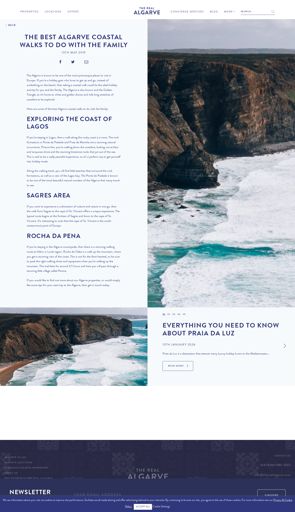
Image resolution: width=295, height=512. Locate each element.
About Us (11, 473)
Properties (29, 12)
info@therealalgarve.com (272, 475)
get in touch (95, 285)
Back (12, 25)
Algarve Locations (18, 463)
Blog (214, 12)
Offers (73, 12)
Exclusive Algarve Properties (26, 468)
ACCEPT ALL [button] (143, 507)
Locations (53, 12)
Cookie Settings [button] (161, 506)
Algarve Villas (15, 457)
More (228, 12)
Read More (176, 366)
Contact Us (282, 456)
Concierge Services (187, 12)
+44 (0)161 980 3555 (274, 465)
